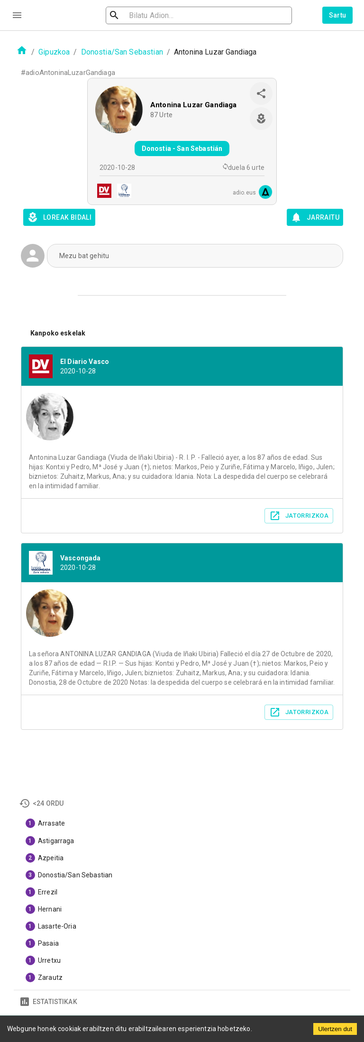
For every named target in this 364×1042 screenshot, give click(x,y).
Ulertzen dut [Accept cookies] (335, 1029)
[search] (165, 15)
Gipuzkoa (54, 51)
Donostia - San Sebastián (182, 148)
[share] (261, 93)
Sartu (337, 15)
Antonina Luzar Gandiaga (193, 105)
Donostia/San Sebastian (122, 51)
